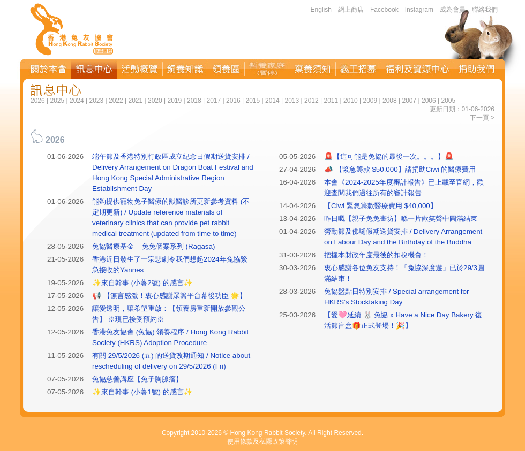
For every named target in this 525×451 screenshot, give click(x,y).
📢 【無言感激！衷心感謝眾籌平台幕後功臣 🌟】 (169, 296)
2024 (77, 100)
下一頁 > (482, 117)
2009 (370, 100)
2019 (174, 100)
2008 (389, 100)
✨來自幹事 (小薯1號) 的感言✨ (142, 392)
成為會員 (453, 9)
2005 (448, 100)
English (321, 9)
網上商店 (351, 9)
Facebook (384, 9)
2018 (194, 100)
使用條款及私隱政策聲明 (262, 441)
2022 (116, 100)
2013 (291, 100)
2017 (213, 100)
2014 (272, 100)
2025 (57, 100)
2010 (350, 100)
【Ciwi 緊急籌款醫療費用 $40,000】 (380, 206)
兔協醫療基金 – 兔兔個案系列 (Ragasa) (153, 246)
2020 (155, 100)
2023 (96, 100)
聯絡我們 (485, 9)
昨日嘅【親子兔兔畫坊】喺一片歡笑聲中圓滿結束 (400, 219)
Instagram (419, 9)
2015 (252, 100)
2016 (233, 100)
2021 (135, 100)
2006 (429, 100)
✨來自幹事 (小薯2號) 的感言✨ (142, 283)
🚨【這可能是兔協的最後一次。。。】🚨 (389, 156)
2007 (409, 100)
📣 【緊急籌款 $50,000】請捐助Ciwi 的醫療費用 (400, 169)
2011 (331, 100)
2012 (311, 100)
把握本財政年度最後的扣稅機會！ (376, 255)
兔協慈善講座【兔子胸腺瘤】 (137, 379)
